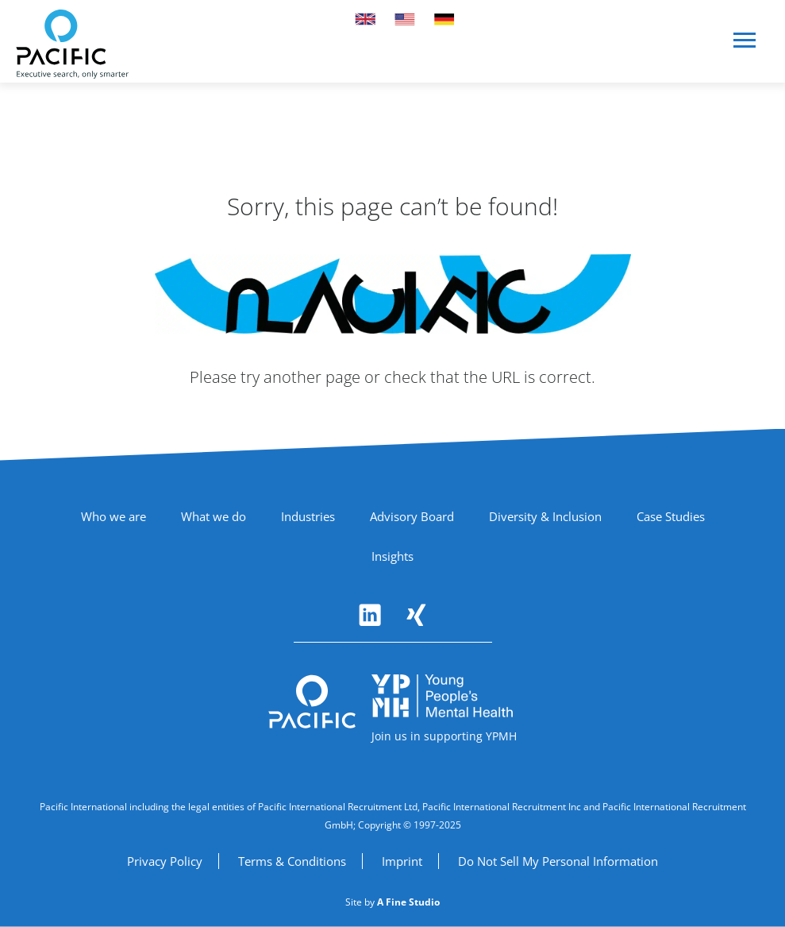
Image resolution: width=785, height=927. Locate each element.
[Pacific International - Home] (72, 44)
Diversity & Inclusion (545, 516)
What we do (213, 516)
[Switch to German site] (444, 19)
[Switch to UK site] (365, 19)
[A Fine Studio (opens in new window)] (408, 902)
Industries (308, 516)
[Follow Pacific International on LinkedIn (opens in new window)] (370, 615)
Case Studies (671, 516)
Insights (392, 556)
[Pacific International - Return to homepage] (312, 702)
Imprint (402, 861)
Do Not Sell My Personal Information (558, 861)
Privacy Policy (164, 861)
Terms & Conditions (292, 861)
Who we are (113, 516)
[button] (745, 46)
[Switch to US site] (405, 19)
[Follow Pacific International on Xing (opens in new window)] (416, 615)
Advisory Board (412, 516)
